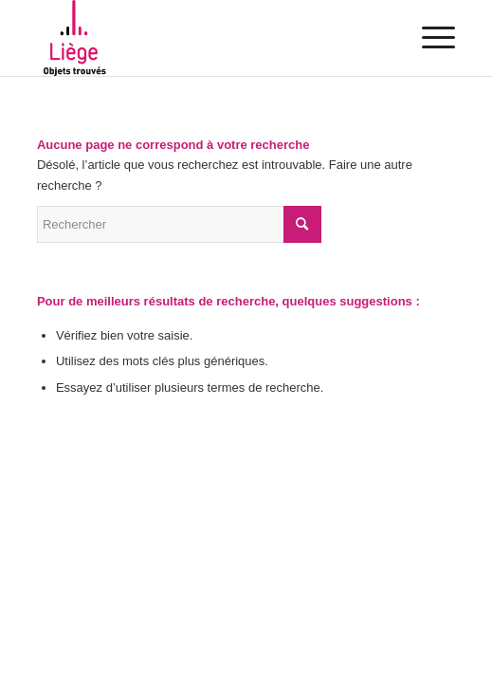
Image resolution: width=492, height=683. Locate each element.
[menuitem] (429, 38)
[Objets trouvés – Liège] (204, 38)
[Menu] (429, 38)
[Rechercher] (179, 224)
